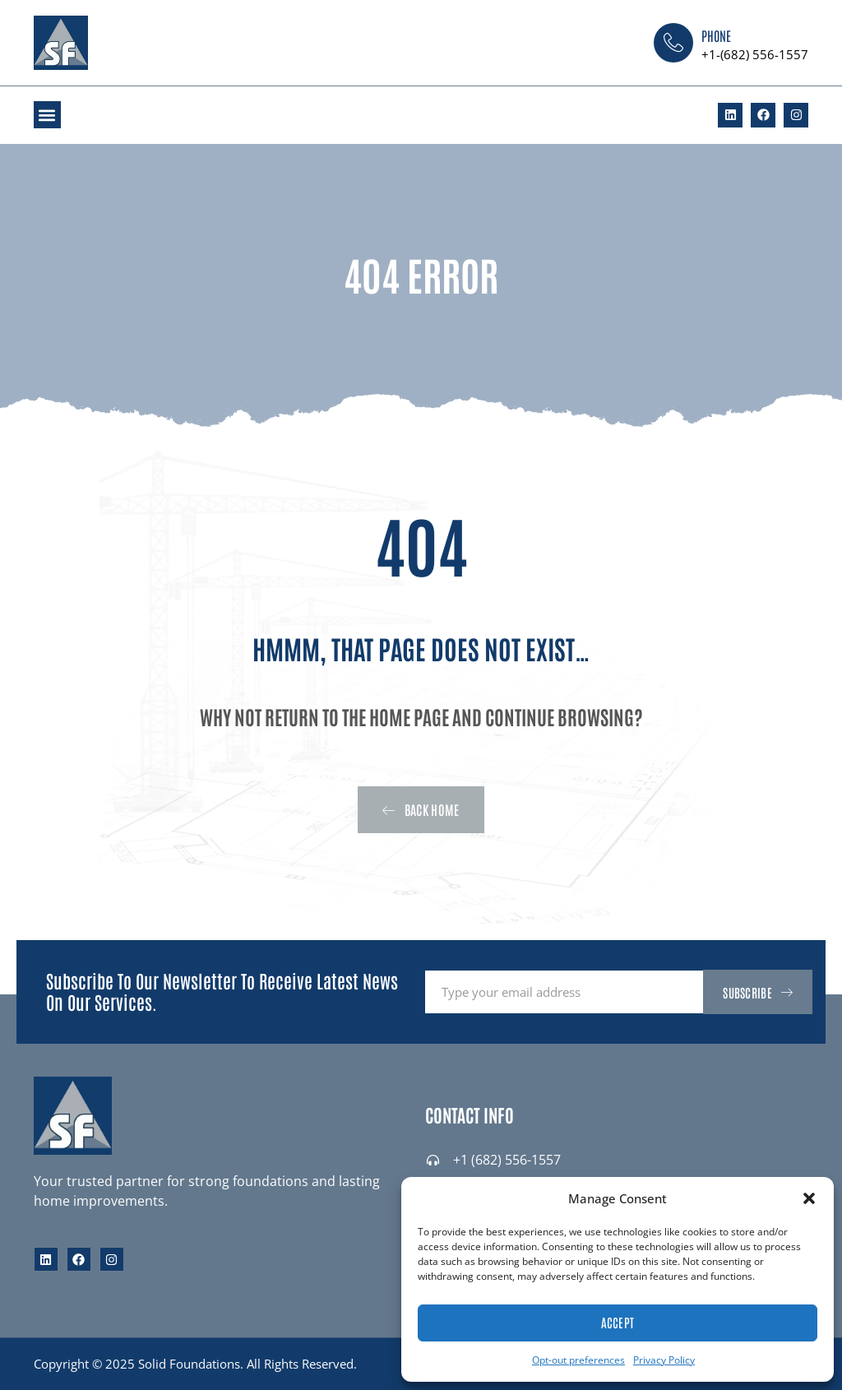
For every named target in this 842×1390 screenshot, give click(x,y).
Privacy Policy (664, 1360)
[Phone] (673, 43)
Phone (716, 35)
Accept (618, 1322)
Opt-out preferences (578, 1360)
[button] (809, 1198)
